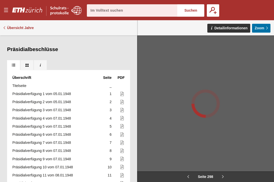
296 (108, 46)
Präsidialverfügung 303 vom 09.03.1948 (43, 103)
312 (108, 177)
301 (108, 87)
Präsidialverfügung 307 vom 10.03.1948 (43, 136)
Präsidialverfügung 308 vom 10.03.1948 (43, 144)
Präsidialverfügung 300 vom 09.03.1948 (43, 79)
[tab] (13, 40)
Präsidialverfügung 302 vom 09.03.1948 (43, 95)
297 (108, 55)
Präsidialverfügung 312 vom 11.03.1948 (43, 177)
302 (108, 95)
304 (108, 112)
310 (108, 160)
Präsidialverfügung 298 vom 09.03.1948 (45, 63)
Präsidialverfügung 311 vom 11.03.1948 (43, 169)
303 (108, 103)
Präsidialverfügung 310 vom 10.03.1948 (43, 160)
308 (108, 144)
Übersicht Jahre (20, 28)
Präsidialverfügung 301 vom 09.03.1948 (43, 87)
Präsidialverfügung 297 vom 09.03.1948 (43, 55)
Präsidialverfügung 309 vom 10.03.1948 (43, 152)
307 (108, 136)
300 (108, 79)
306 (108, 128)
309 (108, 152)
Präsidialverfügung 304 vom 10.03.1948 (43, 112)
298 (108, 63)
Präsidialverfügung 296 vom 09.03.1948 (43, 46)
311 (108, 169)
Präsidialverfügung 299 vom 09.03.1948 (43, 71)
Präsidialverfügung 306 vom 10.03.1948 (43, 128)
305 (108, 120)
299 (108, 71)
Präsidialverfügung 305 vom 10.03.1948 (43, 120)
